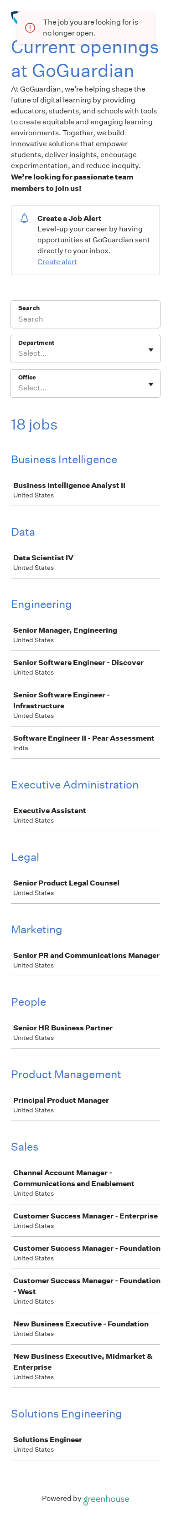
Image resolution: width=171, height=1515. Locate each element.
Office (27, 377)
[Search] (85, 320)
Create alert (57, 261)
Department (36, 343)
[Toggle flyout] (150, 349)
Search (29, 308)
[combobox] (19, 353)
